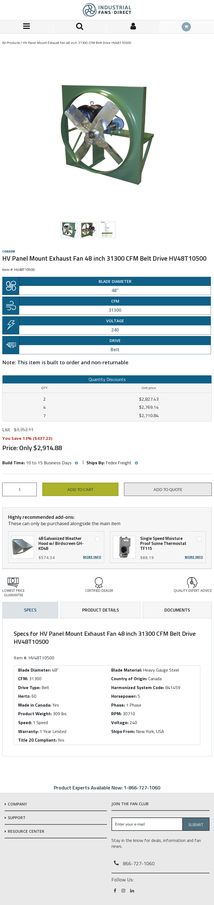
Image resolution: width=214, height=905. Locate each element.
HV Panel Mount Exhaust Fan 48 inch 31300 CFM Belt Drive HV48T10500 (77, 42)
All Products (11, 42)
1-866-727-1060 (142, 787)
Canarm (8, 251)
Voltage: (119, 722)
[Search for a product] (79, 26)
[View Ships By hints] (136, 463)
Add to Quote (168, 489)
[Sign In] (133, 26)
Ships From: (123, 731)
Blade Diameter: (34, 670)
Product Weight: (35, 713)
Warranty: (28, 731)
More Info (92, 557)
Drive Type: (29, 687)
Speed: (25, 722)
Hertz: (24, 696)
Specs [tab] (30, 610)
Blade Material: (126, 670)
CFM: (23, 678)
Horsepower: (124, 696)
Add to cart (80, 489)
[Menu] (26, 26)
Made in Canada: (34, 705)
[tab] (107, 687)
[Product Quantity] (19, 489)
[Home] (107, 10)
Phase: (118, 705)
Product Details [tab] (100, 610)
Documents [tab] (177, 610)
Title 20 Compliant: (37, 740)
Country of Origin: (129, 678)
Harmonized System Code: (137, 687)
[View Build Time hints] (76, 463)
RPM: (116, 713)
